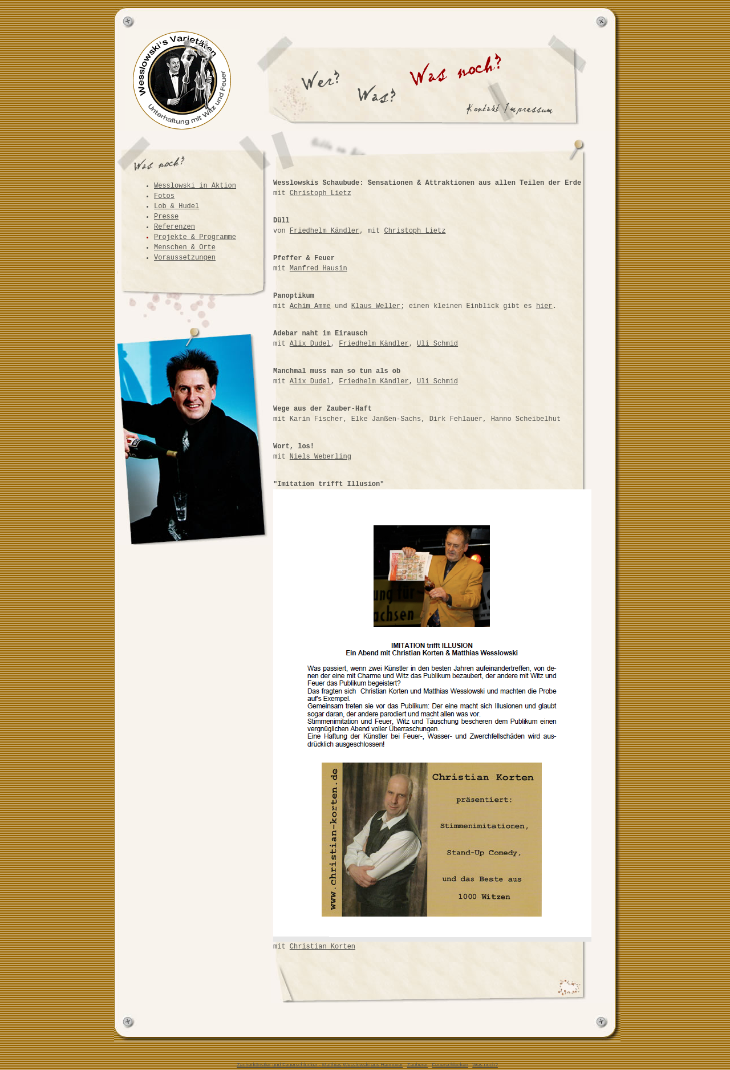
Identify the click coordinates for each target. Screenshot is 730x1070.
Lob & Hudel (176, 206)
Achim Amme (310, 306)
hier (544, 306)
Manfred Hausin (318, 269)
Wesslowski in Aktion (195, 186)
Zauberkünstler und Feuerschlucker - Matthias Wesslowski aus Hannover (320, 1065)
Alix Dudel (310, 344)
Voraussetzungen (185, 258)
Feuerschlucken (450, 1065)
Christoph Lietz (320, 193)
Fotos (164, 196)
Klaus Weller (375, 306)
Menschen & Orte (185, 248)
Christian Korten (322, 947)
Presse (166, 217)
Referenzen (174, 227)
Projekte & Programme (195, 237)
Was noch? (485, 1065)
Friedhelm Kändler (324, 231)
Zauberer (417, 1065)
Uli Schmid (437, 344)
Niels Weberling (320, 457)
